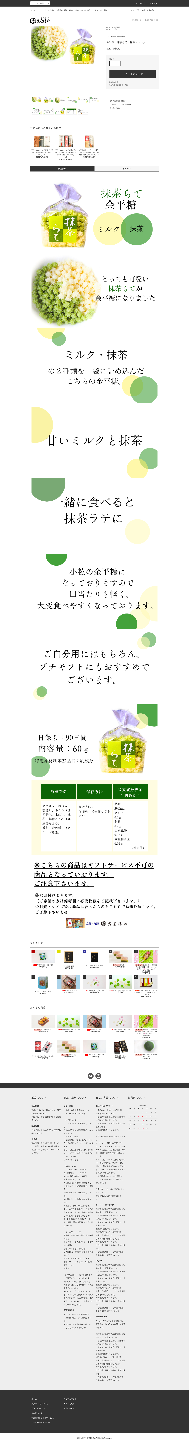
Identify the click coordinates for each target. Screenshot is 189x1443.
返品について (113, 82)
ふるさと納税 (85, 10)
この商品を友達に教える (116, 101)
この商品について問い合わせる (119, 104)
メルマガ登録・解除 (136, 10)
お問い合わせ (151, 10)
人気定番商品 (116, 27)
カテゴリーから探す (46, 10)
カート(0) (152, 3)
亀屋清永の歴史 (61, 10)
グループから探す (99, 10)
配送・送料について (40, 1408)
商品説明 (62, 169)
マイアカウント (70, 1399)
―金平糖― (115, 29)
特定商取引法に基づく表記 (118, 85)
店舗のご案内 (74, 10)
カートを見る (69, 1404)
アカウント (137, 3)
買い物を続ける (113, 108)
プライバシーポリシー (41, 1422)
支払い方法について (40, 1404)
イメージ (127, 169)
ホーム (33, 10)
